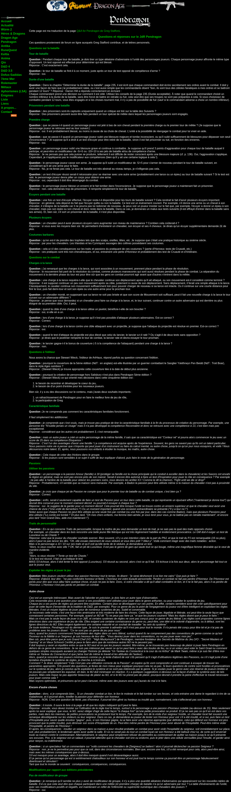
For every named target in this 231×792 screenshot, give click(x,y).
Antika (5, 46)
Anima (5, 58)
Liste (4, 99)
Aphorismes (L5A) (13, 91)
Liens (5, 103)
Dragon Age (9, 37)
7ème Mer (8, 79)
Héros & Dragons (13, 33)
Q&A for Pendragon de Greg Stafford (98, 30)
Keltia (5, 54)
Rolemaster (9, 83)
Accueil (6, 21)
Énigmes (7, 95)
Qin (3, 62)
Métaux (6, 87)
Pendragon (8, 41)
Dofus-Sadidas (11, 74)
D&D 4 (5, 66)
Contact (6, 112)
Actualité (7, 25)
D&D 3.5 (6, 70)
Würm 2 (6, 29)
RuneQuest (9, 50)
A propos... (8, 107)
